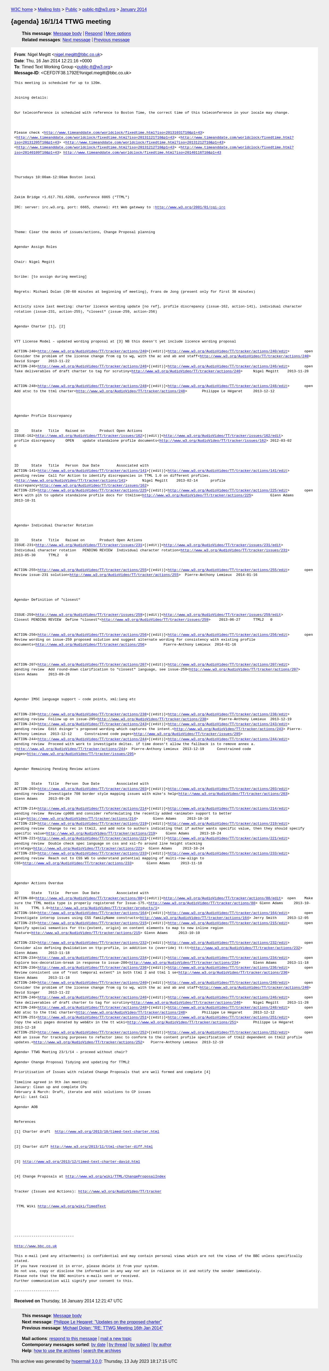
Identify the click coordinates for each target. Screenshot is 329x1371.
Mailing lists (49, 9)
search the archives (102, 1350)
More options (118, 33)
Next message (77, 39)
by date (98, 1344)
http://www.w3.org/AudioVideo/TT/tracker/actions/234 (92, 958)
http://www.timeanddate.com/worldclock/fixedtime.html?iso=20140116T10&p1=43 (142, 152)
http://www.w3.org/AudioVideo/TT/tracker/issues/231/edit (222, 545)
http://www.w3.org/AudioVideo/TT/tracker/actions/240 (92, 351)
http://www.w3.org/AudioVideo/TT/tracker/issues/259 (89, 615)
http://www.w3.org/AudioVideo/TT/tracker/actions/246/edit (227, 366)
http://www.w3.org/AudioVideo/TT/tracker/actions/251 (92, 1017)
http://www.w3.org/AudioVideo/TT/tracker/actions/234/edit (227, 958)
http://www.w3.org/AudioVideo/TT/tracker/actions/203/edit (227, 789)
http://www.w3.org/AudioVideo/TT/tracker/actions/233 (92, 853)
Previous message (112, 39)
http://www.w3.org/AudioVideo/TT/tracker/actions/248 (92, 386)
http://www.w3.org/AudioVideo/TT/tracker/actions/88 (89, 898)
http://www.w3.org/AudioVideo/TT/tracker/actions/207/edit (227, 664)
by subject (140, 1344)
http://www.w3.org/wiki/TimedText (72, 1206)
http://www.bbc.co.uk (35, 1246)
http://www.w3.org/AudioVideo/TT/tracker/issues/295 (187, 734)
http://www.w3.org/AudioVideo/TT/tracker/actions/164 (92, 913)
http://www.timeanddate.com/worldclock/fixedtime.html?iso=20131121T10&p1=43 (95, 137)
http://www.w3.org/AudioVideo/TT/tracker (119, 1191)
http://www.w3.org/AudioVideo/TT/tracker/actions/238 (92, 714)
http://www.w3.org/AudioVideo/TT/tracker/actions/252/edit (227, 1032)
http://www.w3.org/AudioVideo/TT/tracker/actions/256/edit (227, 634)
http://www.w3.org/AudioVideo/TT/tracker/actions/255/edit (227, 570)
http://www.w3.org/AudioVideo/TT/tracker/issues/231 (89, 545)
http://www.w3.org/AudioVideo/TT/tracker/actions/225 (92, 490)
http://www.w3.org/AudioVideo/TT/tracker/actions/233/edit (227, 853)
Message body (67, 33)
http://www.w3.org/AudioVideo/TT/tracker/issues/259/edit (222, 615)
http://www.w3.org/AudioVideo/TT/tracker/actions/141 (92, 470)
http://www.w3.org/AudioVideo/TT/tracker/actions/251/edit (227, 1017)
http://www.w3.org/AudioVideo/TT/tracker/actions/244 (92, 739)
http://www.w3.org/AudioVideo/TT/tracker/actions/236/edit (227, 967)
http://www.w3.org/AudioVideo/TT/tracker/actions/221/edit (227, 838)
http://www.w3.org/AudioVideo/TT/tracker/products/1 (104, 908)
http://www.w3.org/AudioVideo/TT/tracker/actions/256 (92, 634)
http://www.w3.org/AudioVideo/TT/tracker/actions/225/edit (227, 490)
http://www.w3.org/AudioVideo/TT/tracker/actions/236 (92, 967)
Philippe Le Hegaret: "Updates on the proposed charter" (108, 1322)
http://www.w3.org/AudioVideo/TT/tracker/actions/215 (92, 923)
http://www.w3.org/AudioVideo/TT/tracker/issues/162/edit (222, 435)
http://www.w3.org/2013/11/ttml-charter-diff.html (102, 1146)
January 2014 (133, 9)
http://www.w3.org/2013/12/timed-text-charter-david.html (81, 1161)
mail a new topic (116, 1338)
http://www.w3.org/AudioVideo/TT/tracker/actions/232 (92, 943)
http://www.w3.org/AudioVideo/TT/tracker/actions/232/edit (227, 943)
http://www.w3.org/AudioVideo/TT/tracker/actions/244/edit (227, 739)
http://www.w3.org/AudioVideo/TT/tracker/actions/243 (92, 724)
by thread (118, 1344)
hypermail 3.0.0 (86, 1361)
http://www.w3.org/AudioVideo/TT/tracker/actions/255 (92, 570)
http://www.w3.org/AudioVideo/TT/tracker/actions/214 (92, 808)
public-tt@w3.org (98, 9)
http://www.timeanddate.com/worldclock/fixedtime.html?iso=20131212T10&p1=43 (144, 142)
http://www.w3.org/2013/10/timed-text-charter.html (107, 1131)
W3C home (22, 9)
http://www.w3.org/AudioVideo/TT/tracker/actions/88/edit (222, 898)
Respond (94, 33)
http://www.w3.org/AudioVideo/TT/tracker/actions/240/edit (227, 351)
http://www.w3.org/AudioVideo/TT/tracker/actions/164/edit (227, 913)
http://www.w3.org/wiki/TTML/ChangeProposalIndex (115, 1176)
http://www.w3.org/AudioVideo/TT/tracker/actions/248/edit (227, 386)
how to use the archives (57, 1350)
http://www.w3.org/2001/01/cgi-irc (190, 207)
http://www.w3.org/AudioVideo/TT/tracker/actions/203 (92, 789)
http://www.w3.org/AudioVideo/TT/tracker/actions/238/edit (227, 714)
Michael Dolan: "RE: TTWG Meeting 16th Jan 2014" (113, 1328)
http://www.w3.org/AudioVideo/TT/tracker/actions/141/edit (227, 470)
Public (71, 9)
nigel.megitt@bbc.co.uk (77, 54)
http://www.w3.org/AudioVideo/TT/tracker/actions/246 (92, 366)
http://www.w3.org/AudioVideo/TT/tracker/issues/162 (89, 435)
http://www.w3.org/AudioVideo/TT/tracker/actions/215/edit (227, 923)
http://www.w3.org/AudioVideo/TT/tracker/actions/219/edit (227, 823)
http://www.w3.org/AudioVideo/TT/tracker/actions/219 (92, 823)
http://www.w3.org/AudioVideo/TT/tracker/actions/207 (92, 664)
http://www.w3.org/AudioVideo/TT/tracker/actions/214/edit (227, 808)
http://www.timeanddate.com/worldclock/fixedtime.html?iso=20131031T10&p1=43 (123, 132)
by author (162, 1344)
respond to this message (73, 1338)
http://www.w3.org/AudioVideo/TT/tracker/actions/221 (92, 838)
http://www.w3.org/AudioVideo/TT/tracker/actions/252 (92, 1032)
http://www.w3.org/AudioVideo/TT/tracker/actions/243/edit (227, 724)
